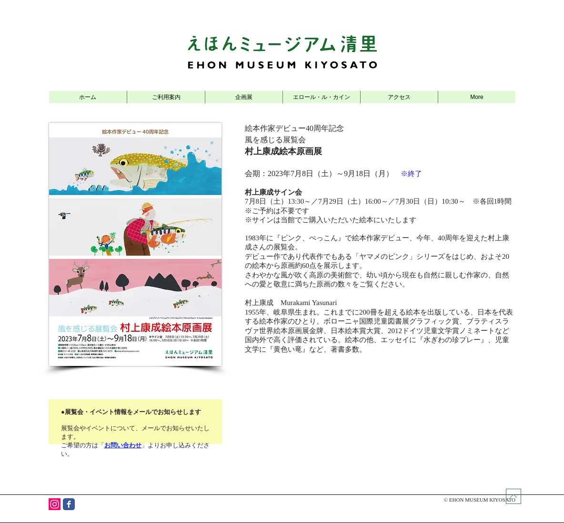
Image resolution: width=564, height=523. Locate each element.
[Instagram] (54, 504)
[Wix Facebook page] (69, 504)
